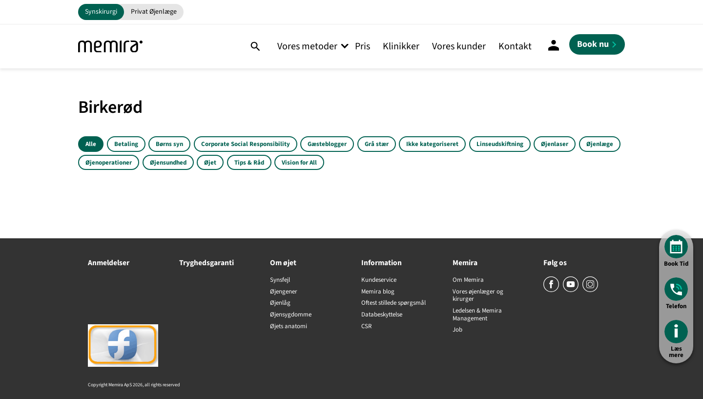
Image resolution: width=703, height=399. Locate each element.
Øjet (210, 162)
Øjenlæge (599, 144)
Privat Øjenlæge (154, 12)
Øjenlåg (280, 303)
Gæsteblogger (327, 144)
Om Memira (468, 280)
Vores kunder (459, 46)
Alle (90, 144)
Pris (362, 46)
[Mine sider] (553, 46)
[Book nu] (597, 44)
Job (457, 330)
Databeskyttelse (381, 315)
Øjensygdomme (290, 315)
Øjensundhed (168, 162)
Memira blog (377, 292)
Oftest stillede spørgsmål (393, 303)
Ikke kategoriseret (432, 144)
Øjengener (283, 292)
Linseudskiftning (499, 144)
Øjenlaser (554, 144)
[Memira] (110, 47)
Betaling (126, 144)
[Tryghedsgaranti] (215, 281)
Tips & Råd (249, 162)
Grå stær (377, 144)
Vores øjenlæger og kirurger (478, 295)
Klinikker (401, 46)
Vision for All (299, 162)
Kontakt (515, 46)
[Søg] (255, 46)
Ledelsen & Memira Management (477, 314)
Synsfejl (280, 280)
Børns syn (169, 144)
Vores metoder (307, 46)
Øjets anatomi (288, 327)
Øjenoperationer (108, 162)
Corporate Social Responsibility (245, 144)
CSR (366, 327)
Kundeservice (378, 280)
